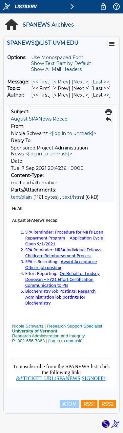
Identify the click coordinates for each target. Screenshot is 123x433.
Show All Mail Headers (56, 69)
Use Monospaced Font (57, 57)
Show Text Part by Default (61, 63)
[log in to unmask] (72, 133)
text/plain (21, 197)
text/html (73, 197)
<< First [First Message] (41, 82)
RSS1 (89, 404)
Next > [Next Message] (80, 82)
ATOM (69, 404)
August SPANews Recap (39, 119)
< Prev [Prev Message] (61, 82)
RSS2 (107, 404)
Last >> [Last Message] (101, 82)
